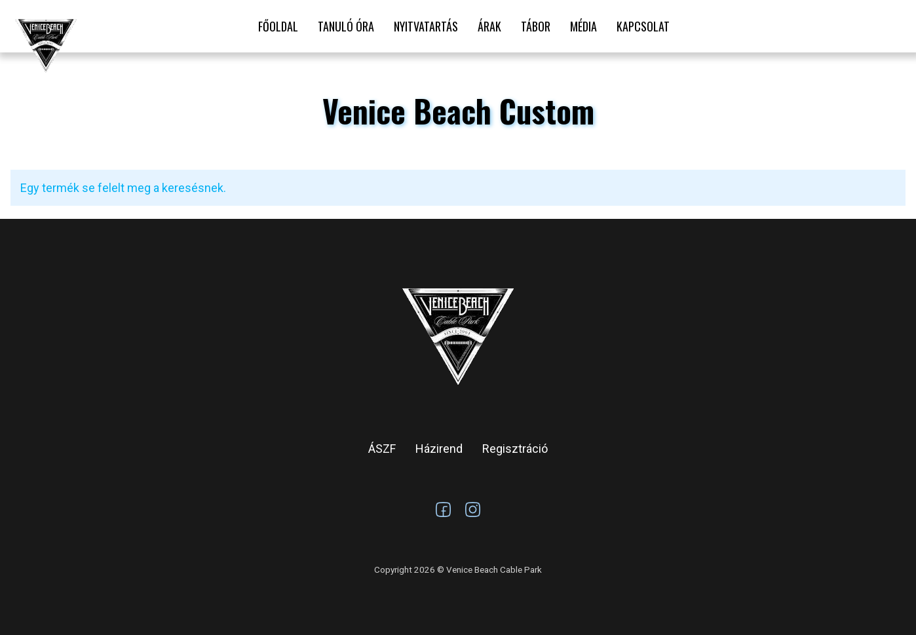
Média (583, 26)
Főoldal (278, 26)
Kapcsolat (643, 26)
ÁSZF (382, 448)
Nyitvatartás (426, 26)
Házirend (439, 448)
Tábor (535, 26)
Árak (489, 26)
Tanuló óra (346, 26)
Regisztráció (515, 448)
